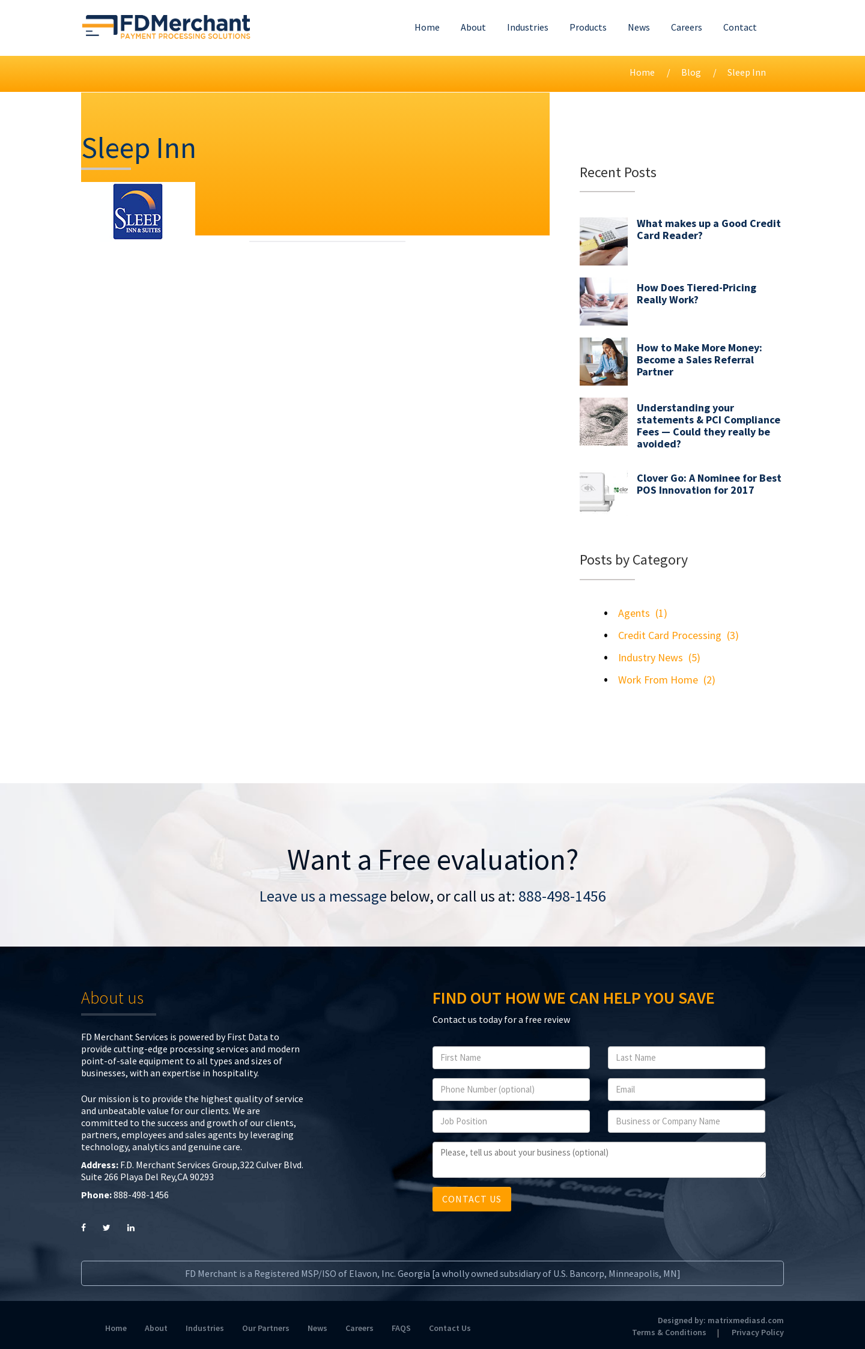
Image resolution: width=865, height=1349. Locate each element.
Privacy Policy (758, 1332)
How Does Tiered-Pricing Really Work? (696, 293)
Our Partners (266, 1328)
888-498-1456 (562, 896)
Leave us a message (323, 896)
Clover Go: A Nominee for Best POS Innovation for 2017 (709, 484)
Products (588, 27)
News (639, 27)
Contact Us (450, 1328)
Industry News (650, 657)
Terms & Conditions (669, 1332)
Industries (527, 27)
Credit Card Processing (669, 635)
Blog (691, 72)
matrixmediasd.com (746, 1320)
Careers (686, 27)
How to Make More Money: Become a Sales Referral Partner (699, 359)
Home (427, 27)
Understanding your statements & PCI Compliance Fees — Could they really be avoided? (708, 425)
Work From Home (658, 680)
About (473, 27)
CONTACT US (472, 1199)
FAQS (401, 1328)
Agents (634, 613)
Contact (740, 27)
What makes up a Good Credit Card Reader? (709, 229)
